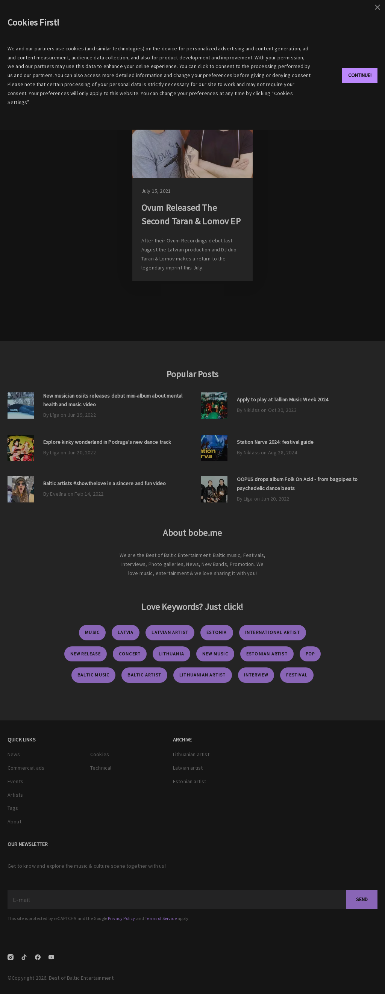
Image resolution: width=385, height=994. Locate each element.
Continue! (359, 75)
